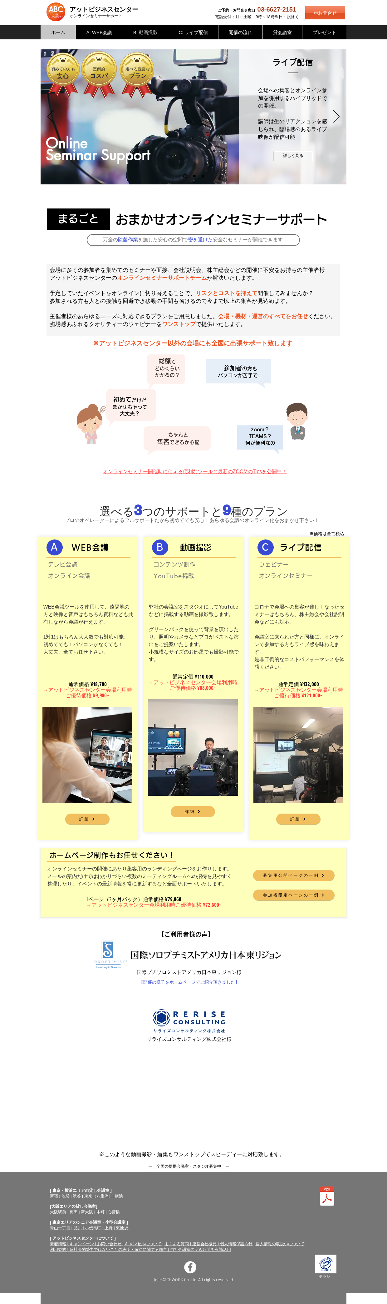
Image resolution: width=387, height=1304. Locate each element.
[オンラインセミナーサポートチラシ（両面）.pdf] (327, 1197)
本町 (100, 1212)
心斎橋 (114, 1212)
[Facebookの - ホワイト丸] (190, 1267)
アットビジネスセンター (104, 9)
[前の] (50, 116)
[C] (265, 547)
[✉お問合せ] (325, 12)
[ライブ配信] (185, 176)
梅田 (74, 1212)
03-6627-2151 (276, 9)
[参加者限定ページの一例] (294, 895)
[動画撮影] (194, 176)
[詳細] (87, 819)
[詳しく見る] (293, 156)
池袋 (65, 1196)
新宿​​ (54, 1196)
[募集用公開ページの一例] (294, 875)
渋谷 (77, 1196)
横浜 (119, 1196)
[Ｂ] (160, 547)
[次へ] (336, 116)
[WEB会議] (203, 176)
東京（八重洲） (98, 1196)
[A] (55, 547)
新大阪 (87, 1212)
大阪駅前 (58, 1212)
